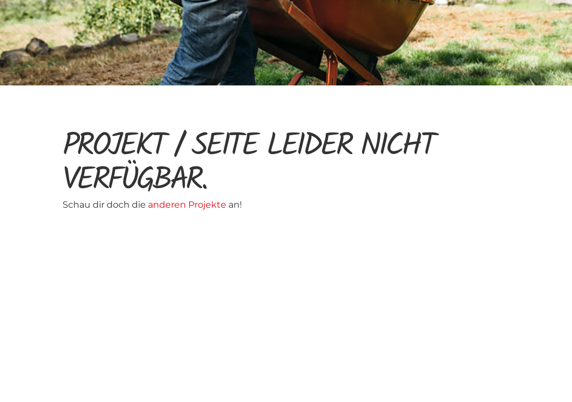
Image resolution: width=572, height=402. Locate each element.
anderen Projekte (188, 204)
